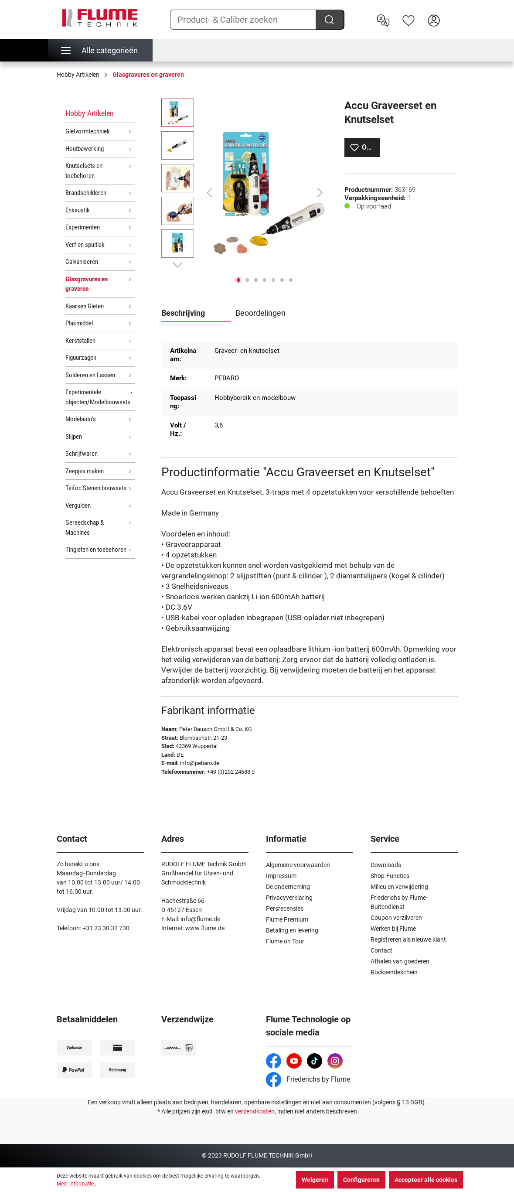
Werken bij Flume (393, 928)
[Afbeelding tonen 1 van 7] (238, 280)
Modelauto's (80, 419)
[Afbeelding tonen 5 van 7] (273, 280)
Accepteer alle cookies (426, 1179)
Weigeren (315, 1179)
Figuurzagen (80, 358)
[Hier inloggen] (433, 20)
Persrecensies (284, 908)
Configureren (361, 1179)
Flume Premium (287, 919)
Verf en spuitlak (85, 245)
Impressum (281, 875)
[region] (244, 192)
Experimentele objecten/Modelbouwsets (97, 397)
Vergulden (78, 505)
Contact (381, 950)
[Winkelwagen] (452, 13)
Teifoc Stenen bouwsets (95, 488)
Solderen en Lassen (90, 375)
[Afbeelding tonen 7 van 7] (291, 280)
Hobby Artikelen (89, 113)
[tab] (196, 313)
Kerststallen (80, 341)
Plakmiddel (79, 323)
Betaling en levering (292, 930)
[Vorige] (209, 192)
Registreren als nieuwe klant (408, 939)
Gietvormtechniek (87, 131)
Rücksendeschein (394, 972)
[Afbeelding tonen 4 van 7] (264, 280)
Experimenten (82, 227)
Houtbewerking (84, 149)
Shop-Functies (390, 875)
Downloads (386, 864)
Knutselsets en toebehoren (83, 171)
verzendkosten (255, 1111)
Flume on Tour (285, 941)
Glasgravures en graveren (86, 284)
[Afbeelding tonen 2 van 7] (247, 280)
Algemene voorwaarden (298, 864)
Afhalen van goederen (400, 961)
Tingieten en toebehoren (95, 549)
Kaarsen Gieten (84, 306)
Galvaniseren (81, 262)
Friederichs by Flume (308, 1079)
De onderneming (288, 886)
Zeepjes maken (84, 471)
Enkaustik (77, 210)
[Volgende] (320, 192)
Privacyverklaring (289, 897)
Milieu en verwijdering (399, 886)
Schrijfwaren (81, 454)
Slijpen (73, 437)
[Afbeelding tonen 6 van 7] (282, 280)
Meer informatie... (77, 1184)
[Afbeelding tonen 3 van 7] (256, 280)
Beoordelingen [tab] (260, 313)
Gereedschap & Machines (84, 527)
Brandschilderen (85, 193)
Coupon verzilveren (396, 917)
